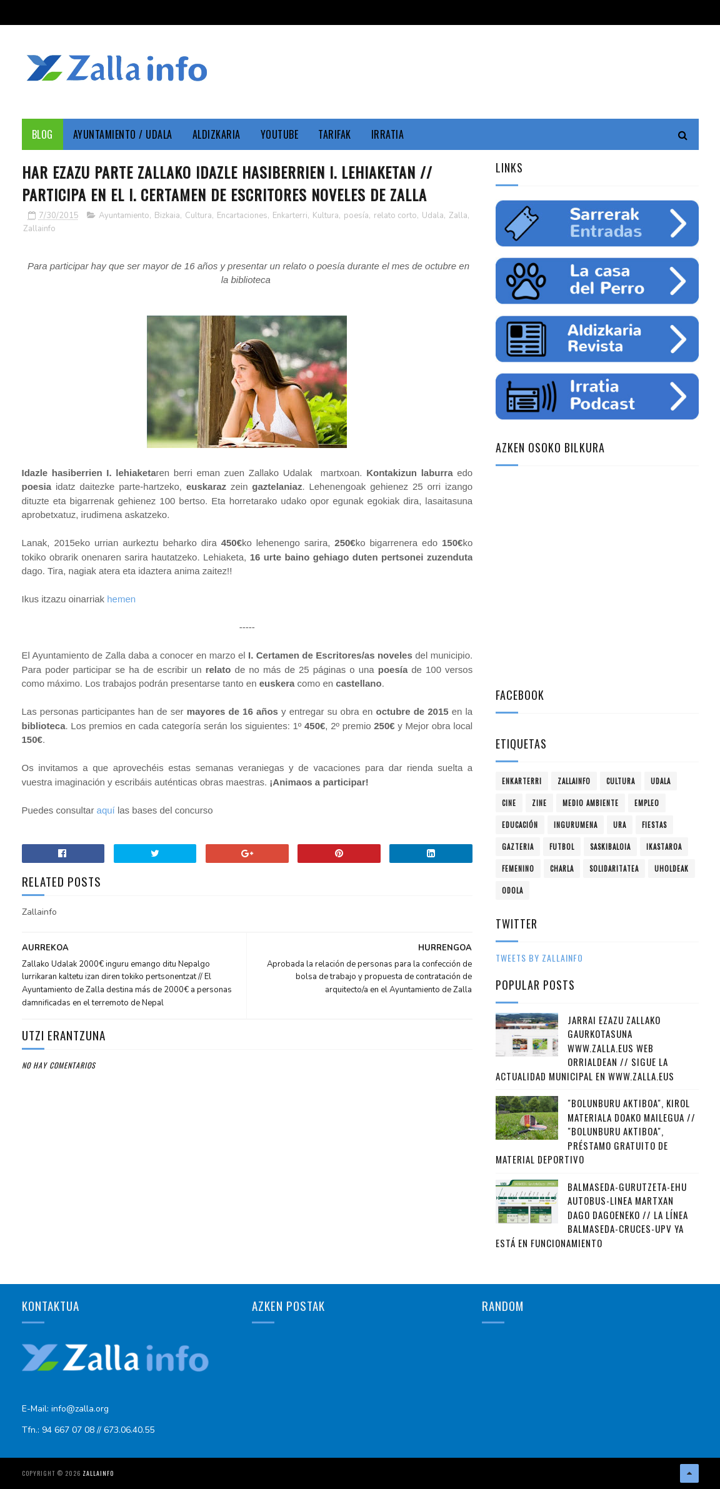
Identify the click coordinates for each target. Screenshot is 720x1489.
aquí (106, 810)
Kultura (325, 215)
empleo (646, 803)
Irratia (387, 134)
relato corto (395, 215)
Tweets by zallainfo (539, 957)
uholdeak (671, 869)
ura (619, 825)
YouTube (280, 134)
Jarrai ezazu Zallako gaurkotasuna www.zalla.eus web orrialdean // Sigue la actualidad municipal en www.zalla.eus (585, 1048)
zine (539, 803)
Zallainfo (39, 228)
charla (562, 869)
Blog (42, 134)
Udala (433, 215)
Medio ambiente (590, 803)
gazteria (518, 847)
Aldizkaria (216, 134)
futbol (561, 847)
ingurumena (576, 825)
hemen (121, 599)
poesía (356, 215)
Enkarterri (290, 215)
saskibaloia (610, 847)
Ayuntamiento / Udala (122, 134)
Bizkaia (167, 215)
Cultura (198, 215)
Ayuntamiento (124, 215)
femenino (518, 869)
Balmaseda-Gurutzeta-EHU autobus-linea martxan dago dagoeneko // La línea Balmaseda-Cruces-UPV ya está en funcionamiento (592, 1215)
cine (509, 803)
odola (512, 890)
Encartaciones (242, 215)
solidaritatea (614, 869)
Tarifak (334, 134)
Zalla (458, 215)
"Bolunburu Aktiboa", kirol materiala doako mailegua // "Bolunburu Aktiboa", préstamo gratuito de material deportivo (596, 1131)
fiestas (654, 825)
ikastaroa (664, 847)
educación (520, 825)
